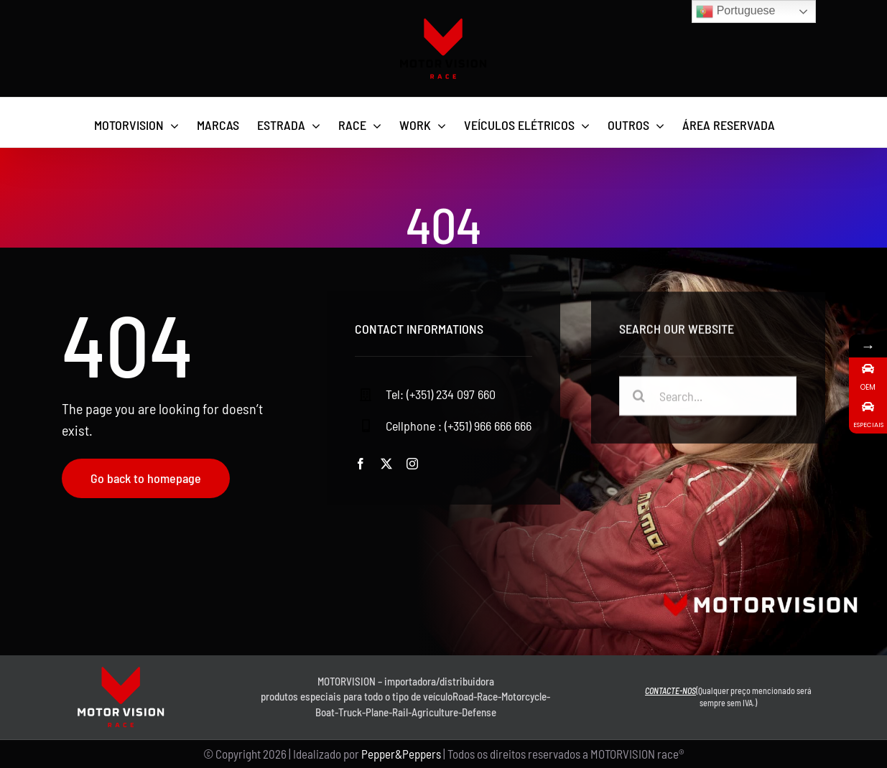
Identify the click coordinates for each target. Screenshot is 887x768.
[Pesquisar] (639, 398)
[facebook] (360, 463)
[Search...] (708, 398)
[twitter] (386, 463)
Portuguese (735, 11)
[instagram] (412, 463)
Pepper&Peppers (401, 753)
